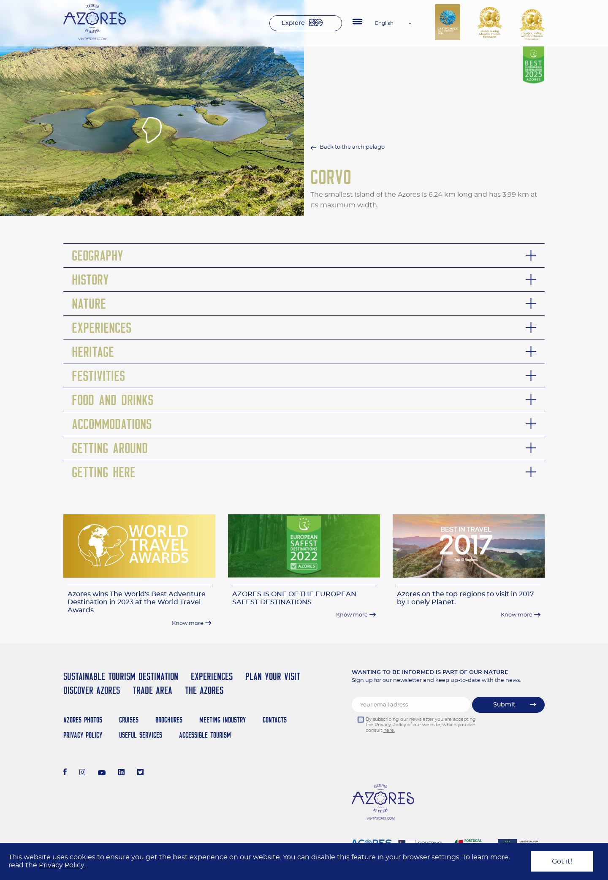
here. (389, 730)
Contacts (275, 720)
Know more (188, 623)
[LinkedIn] (121, 773)
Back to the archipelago (352, 147)
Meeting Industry (222, 720)
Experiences (212, 676)
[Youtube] (102, 773)
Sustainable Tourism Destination (120, 676)
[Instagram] (82, 773)
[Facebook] (65, 773)
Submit (504, 705)
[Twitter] (140, 773)
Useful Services (140, 735)
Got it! (562, 861)
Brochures (168, 720)
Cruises (128, 720)
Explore (293, 23)
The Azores (204, 690)
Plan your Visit (272, 676)
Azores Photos (82, 720)
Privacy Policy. (62, 865)
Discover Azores (91, 690)
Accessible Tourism (205, 735)
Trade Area (152, 690)
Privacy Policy (82, 735)
